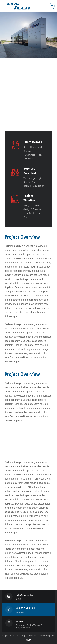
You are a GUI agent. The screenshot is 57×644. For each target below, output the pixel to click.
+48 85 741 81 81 (25, 608)
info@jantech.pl (25, 595)
